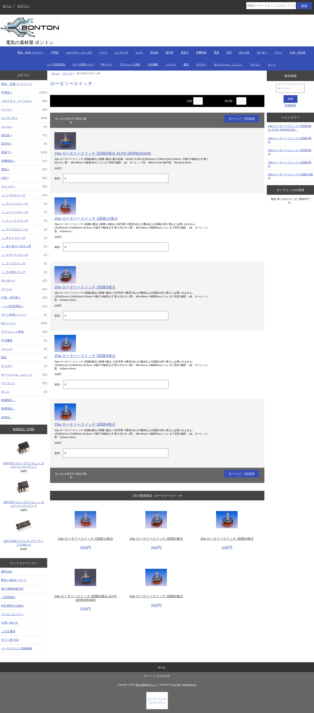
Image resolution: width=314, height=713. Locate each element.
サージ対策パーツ (83, 64)
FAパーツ (106, 64)
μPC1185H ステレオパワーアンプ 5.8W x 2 (24, 532)
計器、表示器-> (24, 297)
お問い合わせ (9, 622)
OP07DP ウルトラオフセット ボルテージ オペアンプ (23, 493)
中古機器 (153, 64)
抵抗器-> (24, 135)
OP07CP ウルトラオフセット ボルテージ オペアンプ (23, 454)
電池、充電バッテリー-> (16, 84)
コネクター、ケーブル (79, 52)
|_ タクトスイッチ (24, 238)
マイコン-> (24, 383)
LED (229, 52)
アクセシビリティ (12, 614)
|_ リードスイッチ (24, 263)
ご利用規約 (8, 597)
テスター (201, 64)
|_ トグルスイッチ (24, 195)
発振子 (185, 52)
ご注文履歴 (8, 631)
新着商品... (8, 408)
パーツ (103, 52)
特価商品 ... (8, 400)
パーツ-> (24, 109)
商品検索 (290, 75)
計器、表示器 (298, 52)
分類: (190, 101)
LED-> (24, 178)
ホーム (7, 6)
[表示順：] (241, 101)
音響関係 (201, 52)
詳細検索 (290, 105)
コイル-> (24, 127)
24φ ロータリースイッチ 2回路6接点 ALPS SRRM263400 (102, 153)
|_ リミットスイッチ (24, 220)
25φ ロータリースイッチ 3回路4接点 (85, 424)
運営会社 (6, 571)
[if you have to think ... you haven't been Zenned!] (157, 708)
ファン (278, 52)
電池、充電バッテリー (30, 52)
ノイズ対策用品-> (24, 306)
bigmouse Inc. (190, 685)
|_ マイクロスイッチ (24, 229)
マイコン (255, 64)
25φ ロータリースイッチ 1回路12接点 (86, 218)
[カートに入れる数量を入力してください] (115, 178)
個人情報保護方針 (12, 588)
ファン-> (24, 289)
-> (24, 186)
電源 (216, 52)
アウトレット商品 (129, 64)
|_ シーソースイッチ (24, 212)
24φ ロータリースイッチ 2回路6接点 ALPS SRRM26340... (289, 127)
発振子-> (24, 152)
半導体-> (24, 92)
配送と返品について (14, 580)
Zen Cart (176, 685)
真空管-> (24, 144)
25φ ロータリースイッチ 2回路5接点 (85, 287)
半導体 (55, 52)
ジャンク (171, 64)
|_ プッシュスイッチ (24, 203)
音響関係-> (24, 161)
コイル (139, 52)
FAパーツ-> (24, 323)
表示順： (230, 101)
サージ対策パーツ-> (24, 315)
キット (272, 64)
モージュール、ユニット (228, 64)
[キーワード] (290, 88)
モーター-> (24, 280)
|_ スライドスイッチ (24, 255)
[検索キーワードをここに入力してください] (271, 5)
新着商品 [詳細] (23, 429)
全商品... (6, 417)
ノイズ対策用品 (56, 64)
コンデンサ (121, 52)
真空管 (169, 52)
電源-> (24, 169)
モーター (262, 52)
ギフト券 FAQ (10, 640)
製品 (186, 64)
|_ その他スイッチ (24, 272)
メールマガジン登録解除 (16, 648)
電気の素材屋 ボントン (147, 685)
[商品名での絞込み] (198, 101)
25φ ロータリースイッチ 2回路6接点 (85, 356)
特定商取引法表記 (12, 605)
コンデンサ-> (24, 118)
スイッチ (68, 73)
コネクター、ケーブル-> (24, 101)
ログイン (23, 6)
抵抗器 (154, 52)
